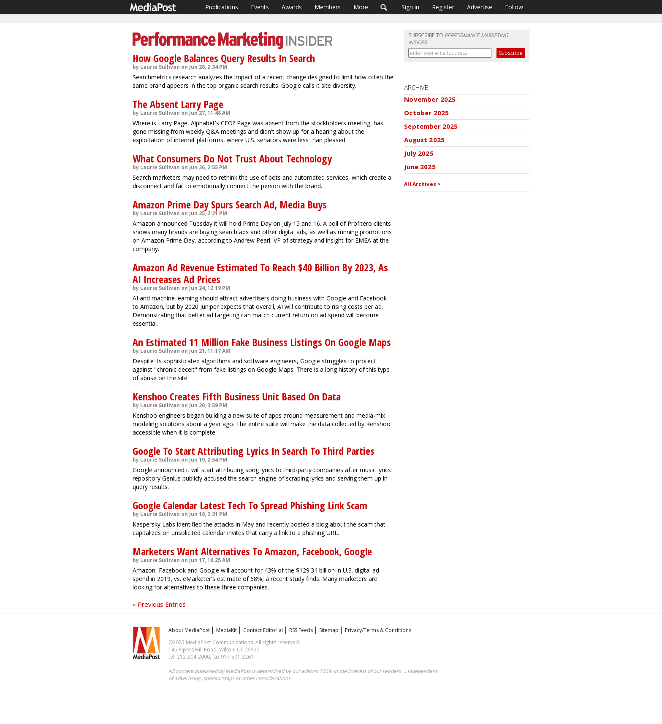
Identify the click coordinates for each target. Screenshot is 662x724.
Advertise (479, 7)
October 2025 (426, 112)
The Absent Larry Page (178, 104)
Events (260, 7)
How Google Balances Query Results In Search (224, 58)
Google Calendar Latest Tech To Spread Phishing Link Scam (250, 505)
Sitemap (329, 630)
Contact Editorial (263, 630)
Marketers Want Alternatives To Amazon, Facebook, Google (252, 551)
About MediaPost (189, 630)
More (360, 7)
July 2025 (418, 153)
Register (443, 7)
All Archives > (422, 184)
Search (383, 7)
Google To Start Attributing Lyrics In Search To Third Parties (253, 451)
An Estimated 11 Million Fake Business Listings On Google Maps (262, 342)
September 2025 (431, 126)
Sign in (410, 7)
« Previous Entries (159, 604)
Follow (514, 7)
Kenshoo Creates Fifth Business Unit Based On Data (237, 396)
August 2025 (424, 139)
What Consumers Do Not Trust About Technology (232, 158)
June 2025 (419, 166)
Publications (221, 7)
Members (328, 7)
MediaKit (226, 630)
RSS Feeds (301, 630)
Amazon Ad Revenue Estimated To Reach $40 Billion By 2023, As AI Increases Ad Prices (260, 273)
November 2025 (430, 99)
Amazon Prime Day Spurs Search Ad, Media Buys (230, 204)
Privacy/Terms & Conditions (378, 630)
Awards (292, 7)
